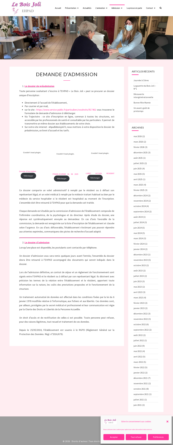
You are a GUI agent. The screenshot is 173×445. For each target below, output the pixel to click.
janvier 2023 (139, 308)
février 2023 (139, 303)
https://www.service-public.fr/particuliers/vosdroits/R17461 (66, 109)
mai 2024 (138, 233)
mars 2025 (138, 184)
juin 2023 (138, 281)
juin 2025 (138, 168)
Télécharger (28, 176)
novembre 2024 (141, 200)
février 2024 (139, 243)
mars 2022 (138, 362)
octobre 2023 (140, 265)
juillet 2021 (139, 399)
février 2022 (139, 367)
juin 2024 (138, 227)
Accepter (114, 437)
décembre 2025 (140, 152)
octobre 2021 (140, 388)
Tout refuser (136, 437)
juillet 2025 (139, 163)
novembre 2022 (141, 319)
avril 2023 (138, 292)
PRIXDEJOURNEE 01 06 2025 (65, 174)
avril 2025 (138, 179)
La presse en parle (134, 8)
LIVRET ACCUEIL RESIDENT (100, 173)
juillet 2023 (139, 276)
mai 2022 (138, 351)
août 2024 (138, 217)
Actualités (87, 8)
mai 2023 (138, 286)
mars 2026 (138, 141)
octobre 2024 (140, 206)
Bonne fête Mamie (142, 102)
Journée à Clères (141, 80)
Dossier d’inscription (27, 171)
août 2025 (138, 158)
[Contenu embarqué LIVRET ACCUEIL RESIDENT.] (100, 153)
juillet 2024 (139, 222)
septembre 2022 (141, 329)
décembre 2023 (140, 254)
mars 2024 (138, 238)
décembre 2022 (140, 313)
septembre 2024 (141, 211)
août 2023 (138, 270)
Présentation (70, 8)
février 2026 (139, 147)
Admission (116, 8)
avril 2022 (138, 356)
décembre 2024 (140, 195)
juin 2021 (138, 405)
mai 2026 (138, 136)
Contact (149, 8)
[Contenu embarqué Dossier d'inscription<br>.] (32, 152)
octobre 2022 (140, 324)
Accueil (58, 8)
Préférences (158, 437)
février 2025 (139, 190)
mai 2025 (138, 174)
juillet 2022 (139, 340)
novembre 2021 (141, 383)
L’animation (100, 8)
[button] (167, 421)
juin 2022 (138, 345)
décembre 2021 (140, 378)
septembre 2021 (141, 394)
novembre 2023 (141, 260)
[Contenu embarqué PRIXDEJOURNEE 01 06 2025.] (65, 154)
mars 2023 (138, 297)
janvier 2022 (139, 372)
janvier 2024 (139, 249)
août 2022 (138, 335)
